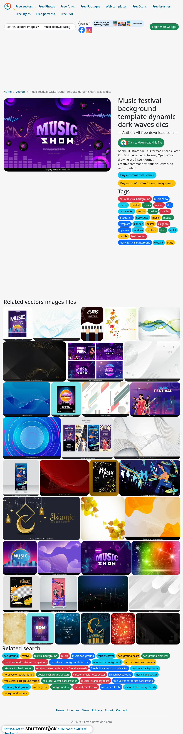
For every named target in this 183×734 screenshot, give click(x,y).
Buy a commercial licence (137, 175)
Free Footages (90, 6)
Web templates (116, 6)
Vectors (21, 92)
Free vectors (24, 6)
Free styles (23, 14)
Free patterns (45, 14)
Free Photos (46, 6)
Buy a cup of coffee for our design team (146, 183)
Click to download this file (141, 142)
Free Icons (139, 6)
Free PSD (67, 14)
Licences (73, 710)
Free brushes (161, 6)
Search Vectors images (22, 27)
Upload (84, 23)
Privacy (97, 710)
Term (85, 710)
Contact (121, 710)
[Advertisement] (91, 63)
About (109, 710)
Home (8, 92)
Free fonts (68, 6)
